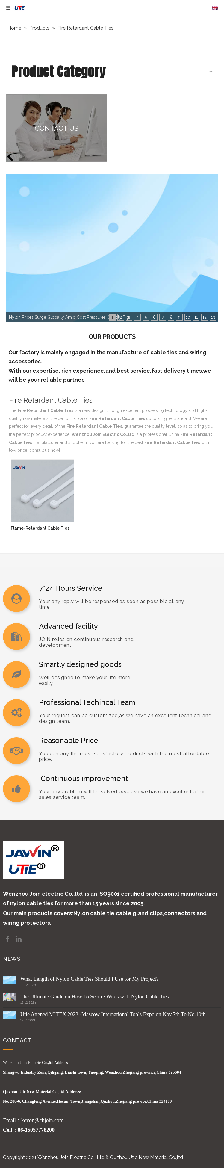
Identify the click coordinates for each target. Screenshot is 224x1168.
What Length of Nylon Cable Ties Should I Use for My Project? (89, 979)
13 (213, 317)
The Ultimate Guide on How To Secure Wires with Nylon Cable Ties (94, 997)
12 (204, 317)
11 (196, 317)
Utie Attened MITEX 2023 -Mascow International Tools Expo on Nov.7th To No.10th (112, 1014)
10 (188, 317)
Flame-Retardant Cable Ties (40, 528)
